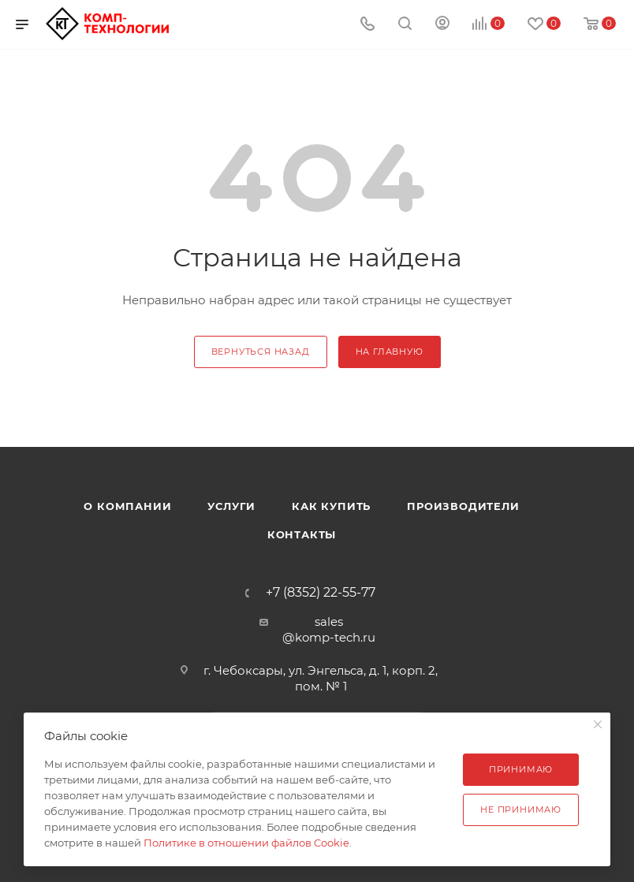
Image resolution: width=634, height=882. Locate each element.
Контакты (301, 534)
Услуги (231, 506)
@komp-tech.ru (328, 637)
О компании (127, 506)
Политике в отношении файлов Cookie (246, 842)
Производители (463, 506)
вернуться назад (260, 351)
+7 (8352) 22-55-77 (320, 592)
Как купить (331, 506)
